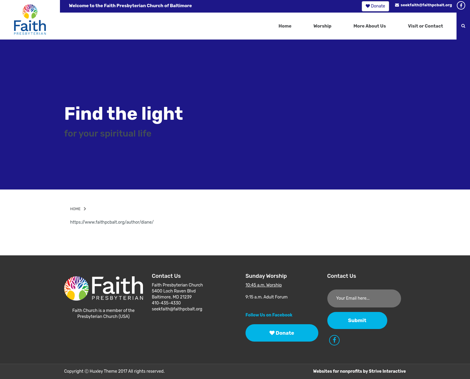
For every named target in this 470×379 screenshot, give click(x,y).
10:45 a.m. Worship (263, 285)
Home (284, 26)
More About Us (369, 26)
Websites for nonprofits (337, 371)
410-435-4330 (166, 303)
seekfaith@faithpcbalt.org (423, 5)
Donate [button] (375, 6)
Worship (323, 26)
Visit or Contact (425, 26)
